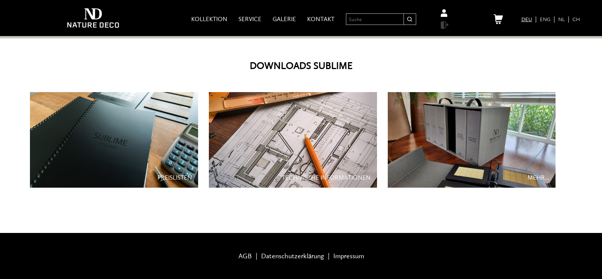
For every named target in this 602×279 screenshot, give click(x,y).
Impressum (348, 256)
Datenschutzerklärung (292, 256)
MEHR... (538, 174)
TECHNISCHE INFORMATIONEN (326, 174)
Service (249, 19)
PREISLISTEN (174, 174)
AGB (245, 256)
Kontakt (320, 19)
